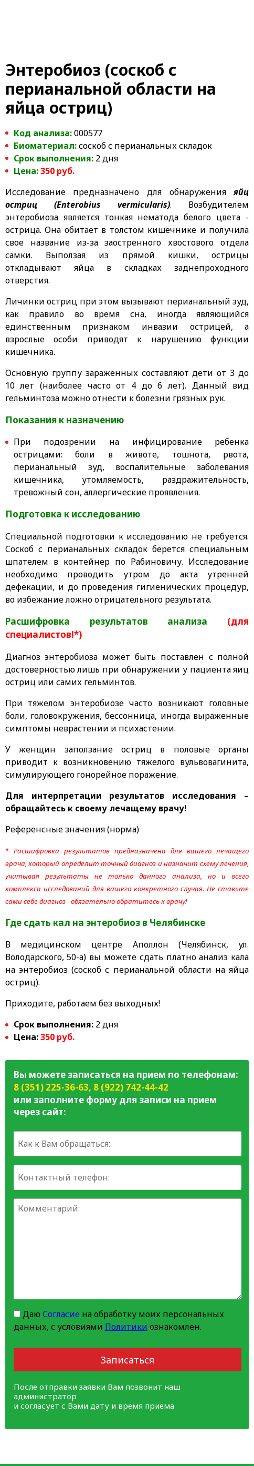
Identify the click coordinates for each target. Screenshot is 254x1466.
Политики (126, 1326)
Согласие (61, 1314)
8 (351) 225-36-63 (51, 1087)
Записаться (127, 1359)
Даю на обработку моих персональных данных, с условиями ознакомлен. (119, 1320)
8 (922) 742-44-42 (130, 1087)
